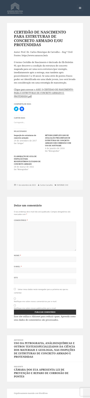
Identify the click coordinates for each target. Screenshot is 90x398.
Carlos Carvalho (46, 185)
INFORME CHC (62, 185)
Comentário (21, 220)
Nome (17, 255)
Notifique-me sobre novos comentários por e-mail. (35, 301)
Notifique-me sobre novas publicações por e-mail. (35, 308)
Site (16, 277)
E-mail (18, 266)
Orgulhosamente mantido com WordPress (31, 393)
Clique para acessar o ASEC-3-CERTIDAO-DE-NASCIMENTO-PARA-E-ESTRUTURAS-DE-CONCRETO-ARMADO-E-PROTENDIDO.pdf (44, 93)
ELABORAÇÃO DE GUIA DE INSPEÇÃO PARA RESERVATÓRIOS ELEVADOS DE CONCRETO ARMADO (27, 160)
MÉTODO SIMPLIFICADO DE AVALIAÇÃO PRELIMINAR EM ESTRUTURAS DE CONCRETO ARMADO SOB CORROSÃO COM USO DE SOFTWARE (58, 140)
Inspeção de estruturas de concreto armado (25, 136)
